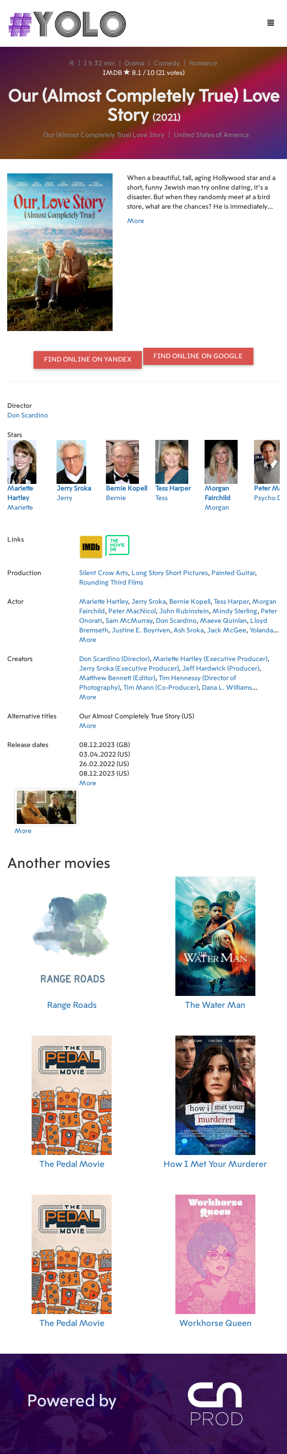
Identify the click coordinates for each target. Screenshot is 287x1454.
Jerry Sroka (148, 602)
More (135, 221)
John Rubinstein (184, 611)
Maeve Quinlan (223, 621)
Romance (203, 63)
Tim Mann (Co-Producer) (160, 687)
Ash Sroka (188, 630)
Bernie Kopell (189, 602)
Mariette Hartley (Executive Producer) (210, 659)
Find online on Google (198, 356)
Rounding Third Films (111, 582)
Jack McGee (226, 630)
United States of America (211, 135)
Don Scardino (27, 415)
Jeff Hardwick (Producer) (220, 668)
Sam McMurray (128, 621)
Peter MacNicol (132, 611)
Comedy (167, 63)
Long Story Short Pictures (169, 573)
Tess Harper (231, 602)
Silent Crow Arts (103, 573)
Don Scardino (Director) (114, 659)
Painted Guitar (233, 573)
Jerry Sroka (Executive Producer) (129, 668)
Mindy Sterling (234, 611)
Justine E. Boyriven (141, 630)
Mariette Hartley (103, 602)
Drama (134, 63)
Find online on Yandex (88, 359)
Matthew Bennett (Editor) (117, 678)
